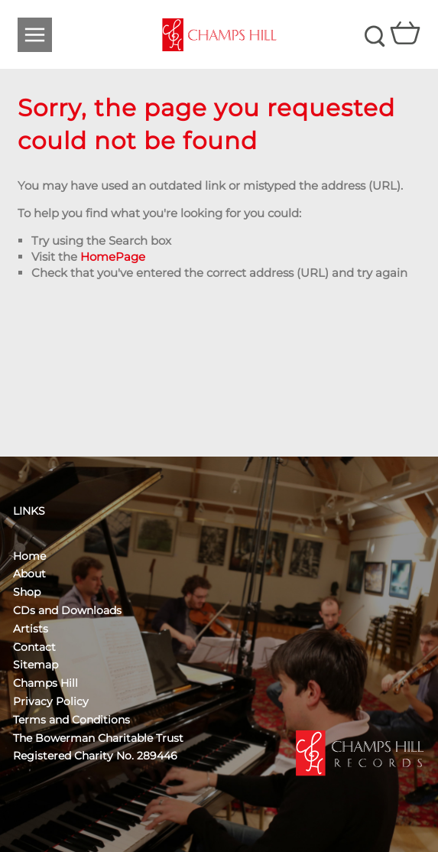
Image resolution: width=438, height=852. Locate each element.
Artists (30, 629)
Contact (34, 647)
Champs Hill (45, 683)
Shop (27, 592)
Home (29, 556)
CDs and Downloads (67, 610)
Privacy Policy (51, 701)
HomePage (112, 256)
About (29, 573)
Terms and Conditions (71, 720)
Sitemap (35, 665)
